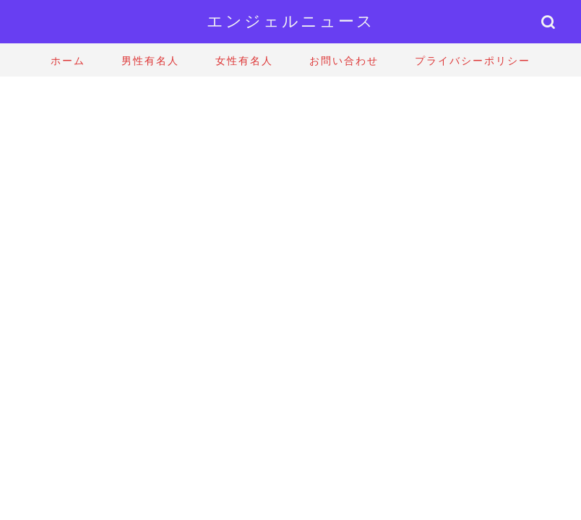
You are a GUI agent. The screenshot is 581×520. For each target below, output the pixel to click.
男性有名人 (150, 60)
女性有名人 (244, 60)
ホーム (68, 60)
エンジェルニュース (291, 20)
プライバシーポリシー (472, 60)
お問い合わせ (344, 60)
